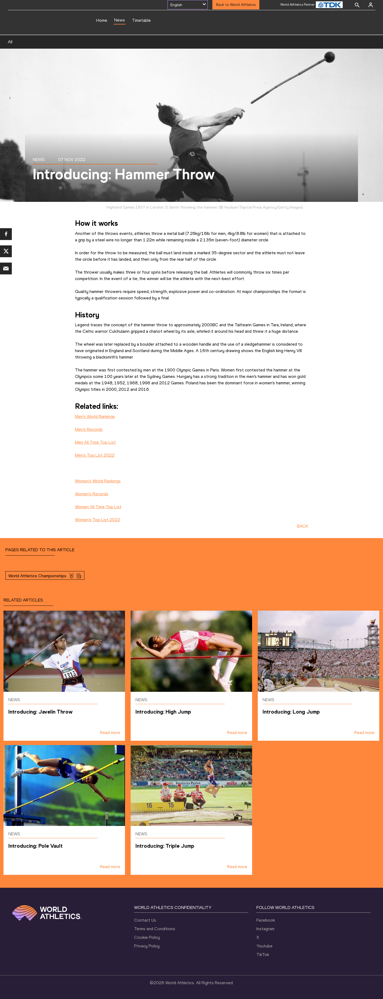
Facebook (265, 920)
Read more (110, 732)
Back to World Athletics (236, 4)
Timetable (141, 20)
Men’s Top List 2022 (94, 455)
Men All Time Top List (95, 442)
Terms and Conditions (154, 928)
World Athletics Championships (37, 575)
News (119, 20)
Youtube (264, 945)
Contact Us (145, 920)
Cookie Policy (147, 937)
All (10, 41)
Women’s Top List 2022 (97, 519)
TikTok (262, 954)
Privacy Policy (147, 945)
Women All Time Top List (98, 506)
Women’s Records (91, 493)
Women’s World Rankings (98, 481)
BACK (302, 526)
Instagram (265, 928)
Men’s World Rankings (95, 416)
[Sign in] (370, 5)
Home (101, 20)
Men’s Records (89, 429)
